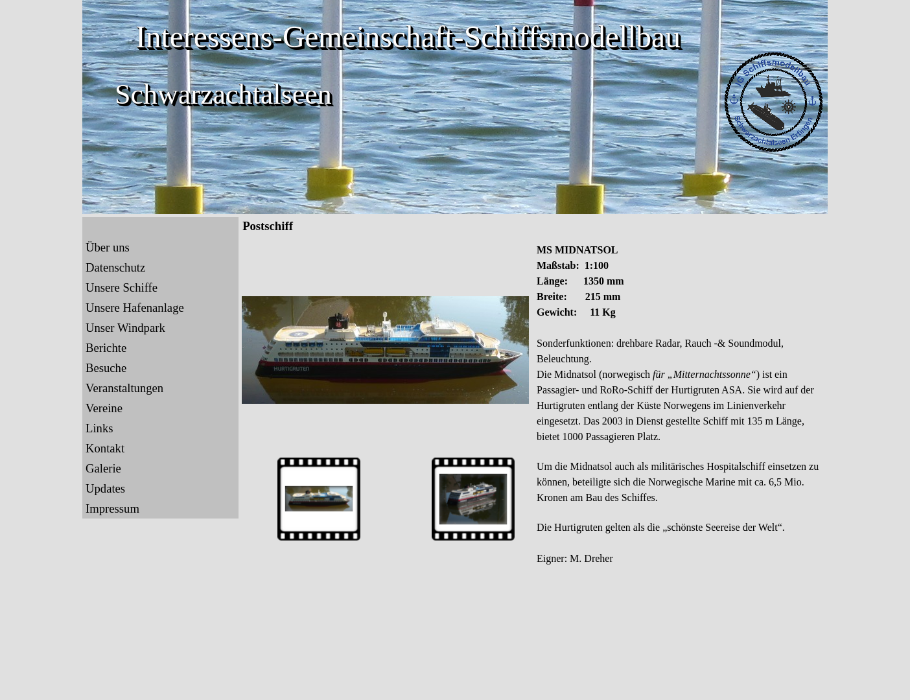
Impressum (112, 508)
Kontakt (105, 448)
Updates (105, 488)
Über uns (108, 247)
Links (99, 428)
